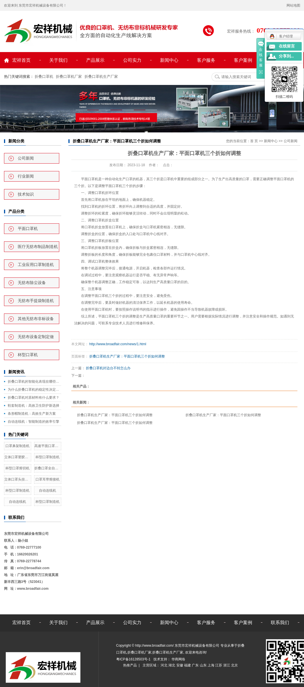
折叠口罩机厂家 (69, 76)
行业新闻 (26, 176)
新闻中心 (169, 60)
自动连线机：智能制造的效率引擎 (33, 422)
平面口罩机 (28, 229)
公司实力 (132, 60)
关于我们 (58, 60)
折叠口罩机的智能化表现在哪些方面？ (34, 382)
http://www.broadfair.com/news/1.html (117, 344)
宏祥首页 (21, 60)
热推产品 (130, 665)
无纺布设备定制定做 (36, 337)
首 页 (254, 141)
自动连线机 (47, 491)
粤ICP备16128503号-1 (133, 659)
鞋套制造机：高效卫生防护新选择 (33, 406)
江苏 (219, 665)
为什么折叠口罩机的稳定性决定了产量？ (34, 390)
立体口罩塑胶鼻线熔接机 (17, 457)
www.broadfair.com (33, 589)
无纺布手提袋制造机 (36, 301)
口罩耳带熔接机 (47, 479)
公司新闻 (26, 158)
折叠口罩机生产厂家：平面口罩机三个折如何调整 (127, 356)
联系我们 (280, 622)
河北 (164, 665)
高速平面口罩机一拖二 (47, 446)
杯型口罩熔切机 (17, 468)
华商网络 (178, 659)
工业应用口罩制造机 (36, 265)
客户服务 (206, 60)
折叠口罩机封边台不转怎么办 (108, 368)
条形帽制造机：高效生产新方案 (32, 414)
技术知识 (26, 194)
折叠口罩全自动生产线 (47, 468)
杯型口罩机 (28, 355)
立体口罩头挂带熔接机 (17, 479)
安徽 (180, 665)
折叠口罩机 (44, 76)
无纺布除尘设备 (32, 283)
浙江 (227, 665)
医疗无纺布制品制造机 (38, 247)
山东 (204, 665)
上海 (211, 665)
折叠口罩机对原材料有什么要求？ (33, 398)
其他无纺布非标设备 (36, 319)
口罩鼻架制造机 (17, 446)
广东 (196, 665)
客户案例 (243, 60)
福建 (188, 665)
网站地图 (293, 5)
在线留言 (287, 46)
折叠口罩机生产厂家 (101, 76)
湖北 (172, 665)
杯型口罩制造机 (47, 457)
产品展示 (95, 60)
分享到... (286, 56)
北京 (234, 665)
